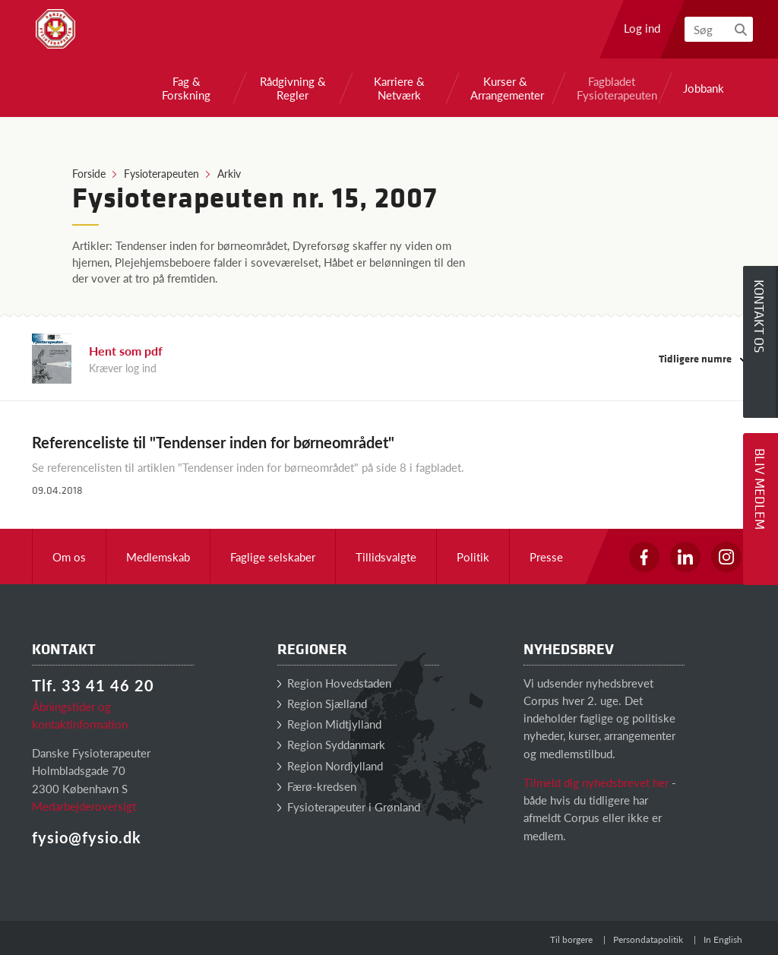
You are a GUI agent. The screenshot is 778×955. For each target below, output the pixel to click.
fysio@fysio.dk (86, 837)
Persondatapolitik (648, 939)
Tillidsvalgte (386, 556)
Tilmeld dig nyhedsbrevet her (596, 782)
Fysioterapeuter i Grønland (348, 806)
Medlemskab (158, 556)
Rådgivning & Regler (293, 88)
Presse (546, 556)
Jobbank (703, 88)
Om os (69, 556)
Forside (89, 173)
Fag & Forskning (186, 88)
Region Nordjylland (330, 765)
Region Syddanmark (331, 744)
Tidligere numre (702, 358)
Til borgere (571, 939)
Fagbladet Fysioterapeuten (612, 88)
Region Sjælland (322, 703)
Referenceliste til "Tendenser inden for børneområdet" (213, 442)
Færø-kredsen (316, 786)
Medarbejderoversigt (84, 806)
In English (723, 939)
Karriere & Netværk (399, 88)
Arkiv (229, 173)
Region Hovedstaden (334, 683)
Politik (473, 556)
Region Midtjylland (329, 724)
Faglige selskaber (272, 556)
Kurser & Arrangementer (505, 88)
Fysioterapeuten (161, 173)
